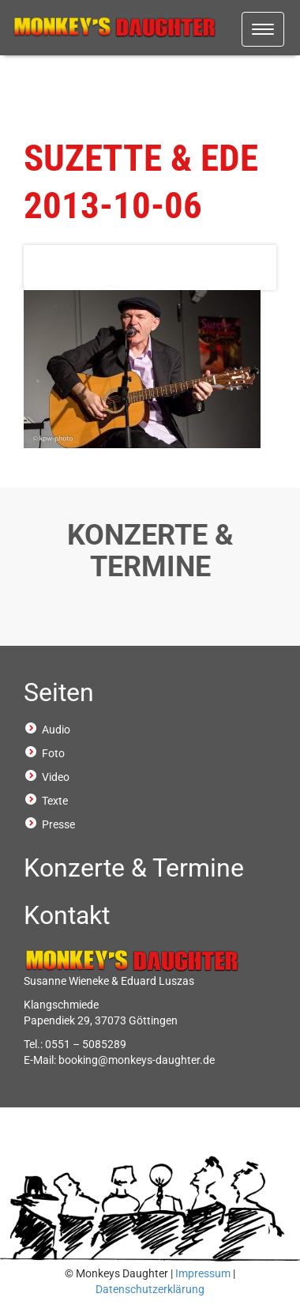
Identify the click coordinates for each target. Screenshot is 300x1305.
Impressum (203, 1273)
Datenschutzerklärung (150, 1289)
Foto (53, 753)
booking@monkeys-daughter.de (136, 1060)
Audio (56, 729)
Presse (58, 824)
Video (55, 777)
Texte (55, 800)
